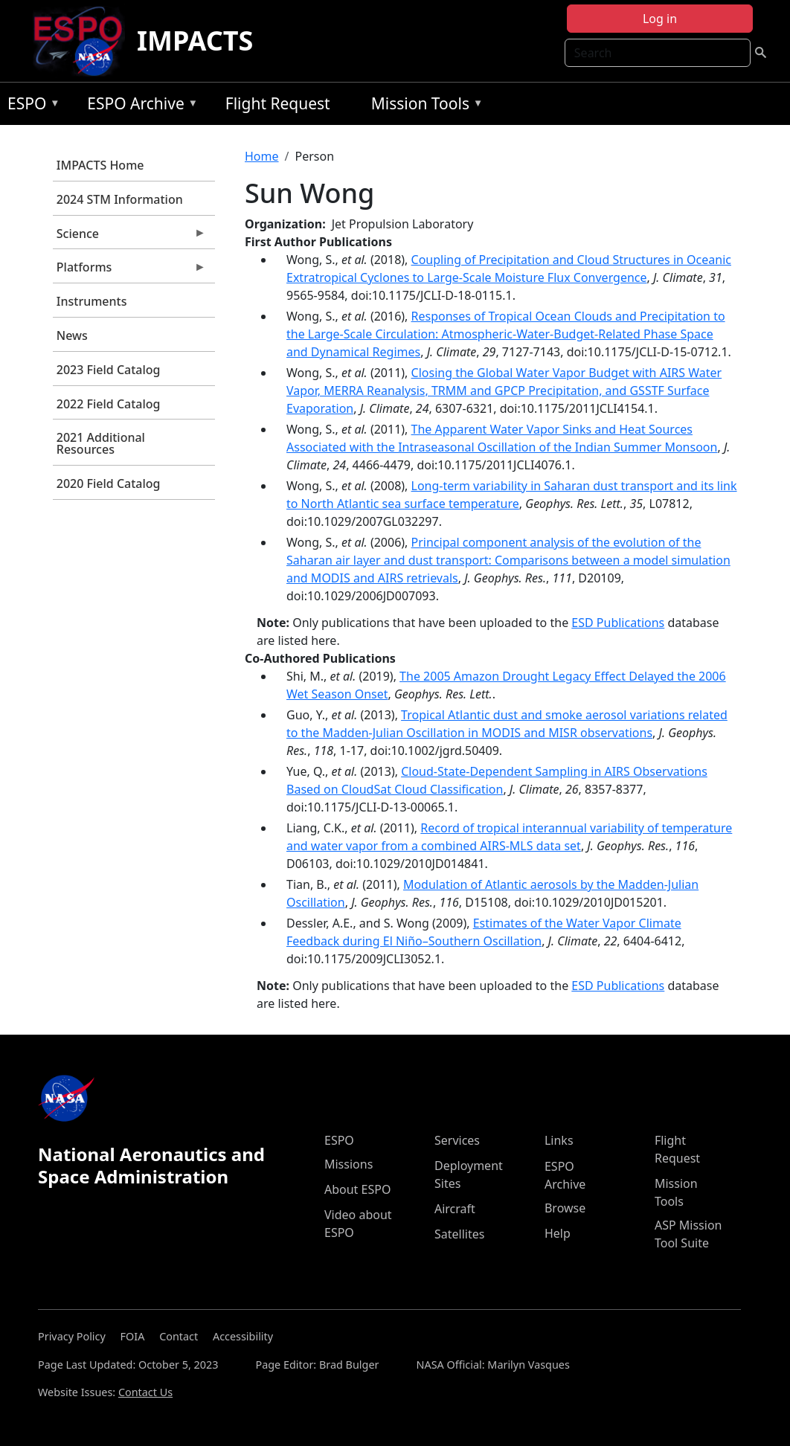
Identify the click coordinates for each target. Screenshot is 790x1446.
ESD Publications (617, 622)
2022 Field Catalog (109, 404)
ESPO (30, 106)
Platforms (129, 271)
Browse (565, 1208)
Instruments (92, 301)
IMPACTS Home (100, 165)
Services (457, 1140)
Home (262, 156)
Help (558, 1233)
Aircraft (454, 1209)
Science (129, 237)
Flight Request (277, 103)
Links (559, 1140)
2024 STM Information (120, 199)
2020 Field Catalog (109, 483)
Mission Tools (424, 106)
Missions (348, 1164)
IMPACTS (195, 40)
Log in (660, 18)
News (72, 335)
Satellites (459, 1234)
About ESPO (357, 1189)
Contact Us (145, 1392)
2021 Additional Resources (101, 443)
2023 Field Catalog (109, 370)
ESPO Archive (139, 106)
